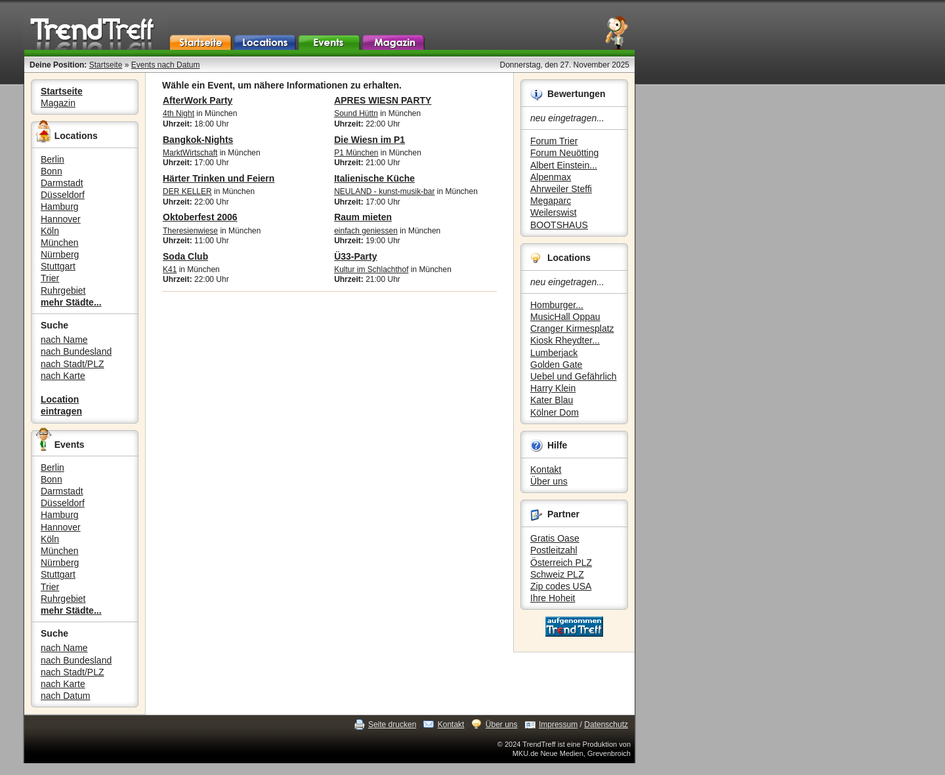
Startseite (106, 65)
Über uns (549, 481)
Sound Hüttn (356, 113)
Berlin (52, 159)
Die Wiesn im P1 (369, 139)
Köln (50, 231)
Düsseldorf (63, 194)
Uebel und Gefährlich (573, 376)
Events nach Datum (165, 65)
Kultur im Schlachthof (371, 269)
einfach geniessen (366, 230)
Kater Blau (551, 400)
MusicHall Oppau (565, 316)
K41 (170, 269)
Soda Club (185, 256)
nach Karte (63, 375)
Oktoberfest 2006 (200, 217)
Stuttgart (58, 266)
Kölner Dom (554, 412)
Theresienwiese (190, 230)
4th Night (178, 113)
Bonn (51, 171)
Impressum (558, 724)
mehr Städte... (71, 302)
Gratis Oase (554, 538)
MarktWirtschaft (190, 152)
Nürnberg (60, 254)
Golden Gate (556, 364)
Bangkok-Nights (198, 139)
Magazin (58, 103)
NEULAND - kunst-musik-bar (384, 191)
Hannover (61, 219)
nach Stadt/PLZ (72, 364)
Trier (50, 278)
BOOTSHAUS (559, 225)
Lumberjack (554, 353)
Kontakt (545, 469)
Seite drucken (392, 724)
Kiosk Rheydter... (565, 340)
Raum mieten (363, 217)
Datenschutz (606, 724)
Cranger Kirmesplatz (572, 328)
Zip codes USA (560, 586)
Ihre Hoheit (552, 598)
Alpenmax (550, 177)
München (60, 242)
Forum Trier (554, 141)
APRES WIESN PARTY (382, 100)
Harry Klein (553, 388)
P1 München (356, 152)
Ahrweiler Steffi (561, 189)
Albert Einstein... (563, 165)
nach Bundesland (76, 351)
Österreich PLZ (561, 562)
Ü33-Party (355, 256)
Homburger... (556, 305)
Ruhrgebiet (63, 290)
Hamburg (60, 206)
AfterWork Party (197, 100)
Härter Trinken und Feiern (218, 178)
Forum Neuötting (564, 153)
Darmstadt (62, 183)
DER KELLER (187, 191)
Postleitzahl (554, 550)
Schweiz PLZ (557, 574)
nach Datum (65, 695)
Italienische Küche (374, 178)
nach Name (64, 339)
